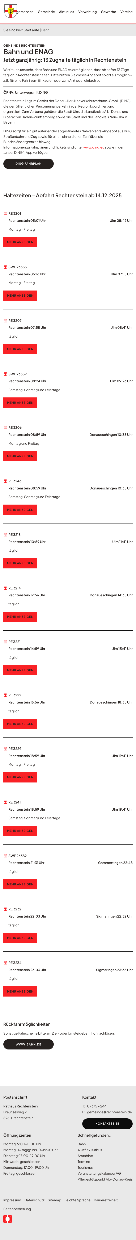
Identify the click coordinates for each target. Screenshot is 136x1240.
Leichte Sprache (77, 1200)
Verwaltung (87, 11)
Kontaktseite (107, 1124)
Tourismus (86, 1167)
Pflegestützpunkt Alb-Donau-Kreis (105, 1179)
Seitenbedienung (17, 1209)
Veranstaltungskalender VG (99, 1173)
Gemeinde (46, 11)
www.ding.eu (93, 147)
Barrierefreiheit (106, 1200)
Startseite (31, 30)
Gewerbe (108, 11)
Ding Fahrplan (29, 164)
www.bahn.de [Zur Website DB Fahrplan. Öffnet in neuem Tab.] (28, 1044)
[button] (7, 1219)
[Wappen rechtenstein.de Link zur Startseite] (10, 11)
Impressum (12, 1200)
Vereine (126, 11)
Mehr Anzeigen (20, 242)
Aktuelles (66, 11)
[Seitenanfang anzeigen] (7, 1086)
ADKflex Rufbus (90, 1150)
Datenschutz (34, 1200)
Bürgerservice (22, 11)
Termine (84, 1161)
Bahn (82, 1144)
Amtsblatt (85, 1155)
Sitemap (54, 1200)
